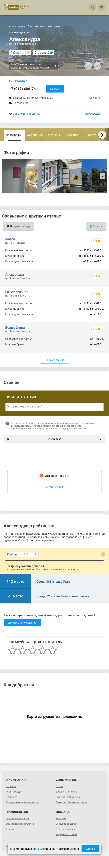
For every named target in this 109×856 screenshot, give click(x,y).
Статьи (59, 786)
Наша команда (13, 791)
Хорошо (90, 848)
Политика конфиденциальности (22, 802)
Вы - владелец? (18, 80)
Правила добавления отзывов (71, 802)
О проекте (11, 786)
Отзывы (54, 135)
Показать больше (54, 360)
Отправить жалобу (65, 829)
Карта (92, 135)
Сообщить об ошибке (67, 824)
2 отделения (20, 103)
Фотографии (14, 135)
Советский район (24, 113)
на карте (95, 97)
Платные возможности (17, 818)
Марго (10, 239)
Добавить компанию (66, 791)
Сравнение (35, 135)
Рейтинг (73, 135)
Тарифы (10, 829)
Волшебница (15, 327)
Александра (14, 274)
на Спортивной (16, 292)
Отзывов (42, 52)
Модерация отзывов (66, 834)
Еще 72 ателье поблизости (34, 66)
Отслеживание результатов (20, 824)
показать (55, 89)
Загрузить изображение (68, 797)
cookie (37, 849)
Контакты (61, 818)
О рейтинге (11, 797)
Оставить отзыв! (54, 486)
